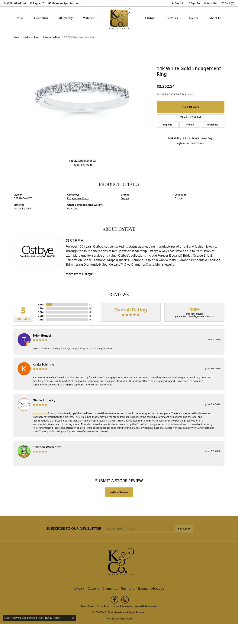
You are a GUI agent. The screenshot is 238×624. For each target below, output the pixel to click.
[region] (83, 99)
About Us (215, 18)
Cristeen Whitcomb (47, 447)
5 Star (41, 304)
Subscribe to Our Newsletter (73, 529)
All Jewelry (65, 18)
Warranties (212, 124)
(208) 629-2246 (83, 165)
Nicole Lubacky (44, 400)
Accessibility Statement (146, 606)
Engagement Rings (51, 37)
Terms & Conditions (122, 606)
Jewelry (79, 588)
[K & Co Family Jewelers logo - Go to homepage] (119, 18)
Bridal (19, 18)
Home (16, 37)
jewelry (26, 37)
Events (193, 18)
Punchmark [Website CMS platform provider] (126, 618)
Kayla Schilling (43, 364)
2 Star (41, 315)
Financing (127, 588)
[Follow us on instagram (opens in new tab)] (125, 600)
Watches (88, 18)
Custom (150, 18)
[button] (178, 3)
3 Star (41, 312)
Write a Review (119, 492)
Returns (190, 124)
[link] (15, 3)
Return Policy (87, 606)
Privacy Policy (103, 606)
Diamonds (41, 18)
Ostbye (125, 198)
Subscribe (184, 528)
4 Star (41, 308)
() (90, 304)
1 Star (41, 319)
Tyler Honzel (42, 335)
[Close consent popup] (73, 618)
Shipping (167, 124)
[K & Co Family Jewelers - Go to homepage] (119, 563)
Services (172, 18)
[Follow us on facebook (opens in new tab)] (114, 600)
